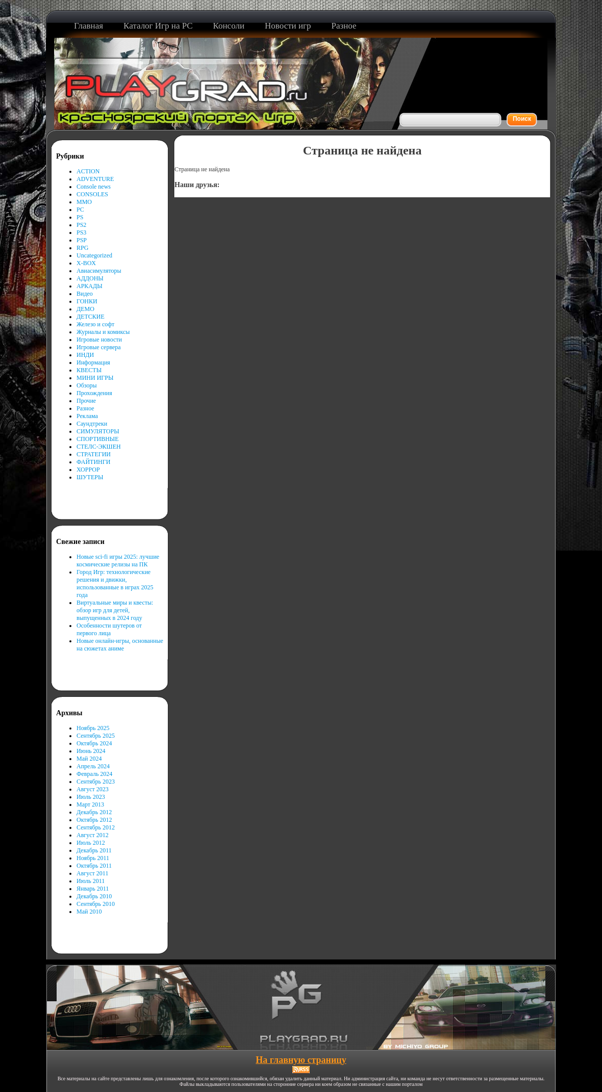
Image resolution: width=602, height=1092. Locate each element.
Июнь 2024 (91, 751)
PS (80, 217)
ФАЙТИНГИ (93, 461)
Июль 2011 (91, 881)
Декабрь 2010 (94, 896)
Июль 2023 (91, 796)
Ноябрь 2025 (93, 728)
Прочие (86, 400)
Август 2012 (93, 835)
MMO (84, 201)
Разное (85, 408)
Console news (94, 186)
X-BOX (86, 263)
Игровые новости (99, 339)
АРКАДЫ (90, 286)
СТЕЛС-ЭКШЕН (99, 446)
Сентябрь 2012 (96, 827)
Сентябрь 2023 (96, 781)
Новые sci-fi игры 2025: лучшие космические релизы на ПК (118, 560)
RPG (82, 247)
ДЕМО (85, 309)
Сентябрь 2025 (96, 735)
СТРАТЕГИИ (94, 454)
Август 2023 (93, 789)
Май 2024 (89, 758)
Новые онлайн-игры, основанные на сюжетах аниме (120, 644)
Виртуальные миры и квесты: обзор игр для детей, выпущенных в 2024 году (115, 610)
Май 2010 (89, 911)
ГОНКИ (87, 301)
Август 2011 (92, 873)
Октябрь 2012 (94, 819)
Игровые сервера (99, 347)
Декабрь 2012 (94, 812)
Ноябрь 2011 (93, 858)
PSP (82, 240)
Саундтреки (92, 423)
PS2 (81, 224)
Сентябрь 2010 (96, 903)
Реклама (87, 416)
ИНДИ (85, 354)
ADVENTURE (95, 179)
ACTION (88, 171)
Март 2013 (90, 804)
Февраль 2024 (94, 773)
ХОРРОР (88, 469)
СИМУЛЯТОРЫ (98, 431)
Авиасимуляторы (99, 270)
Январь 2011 (93, 888)
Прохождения (94, 393)
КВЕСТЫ (89, 370)
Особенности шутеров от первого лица (109, 629)
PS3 (81, 232)
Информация (93, 362)
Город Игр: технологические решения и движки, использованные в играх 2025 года (115, 583)
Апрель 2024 (93, 766)
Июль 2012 (91, 842)
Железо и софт (95, 324)
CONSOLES (92, 194)
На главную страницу (301, 1060)
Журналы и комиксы (103, 331)
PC (80, 209)
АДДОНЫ (90, 278)
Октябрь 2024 (94, 743)
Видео (85, 293)
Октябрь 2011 (94, 865)
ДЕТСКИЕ (91, 316)
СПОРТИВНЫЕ (98, 439)
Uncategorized (94, 255)
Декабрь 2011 (94, 850)
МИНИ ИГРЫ (95, 377)
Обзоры (87, 385)
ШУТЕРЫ (90, 477)
